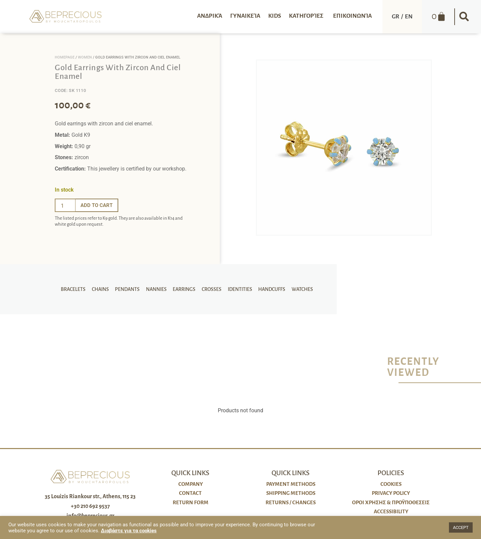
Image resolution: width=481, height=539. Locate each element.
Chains (102, 289)
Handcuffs (269, 289)
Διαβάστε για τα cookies (129, 531)
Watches (298, 289)
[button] (464, 16)
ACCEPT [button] (461, 527)
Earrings (184, 289)
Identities (238, 289)
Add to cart (97, 205)
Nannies (157, 289)
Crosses (210, 289)
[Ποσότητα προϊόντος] (65, 205)
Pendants (129, 289)
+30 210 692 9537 (90, 506)
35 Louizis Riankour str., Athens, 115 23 (90, 497)
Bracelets (76, 289)
